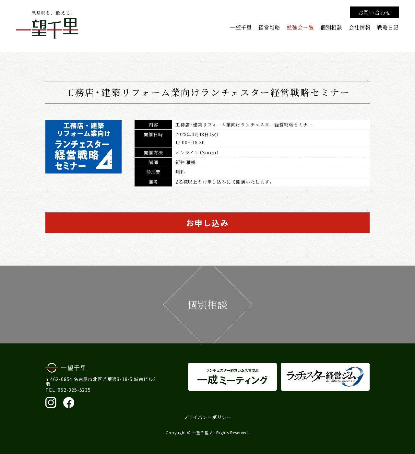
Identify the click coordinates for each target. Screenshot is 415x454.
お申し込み (207, 223)
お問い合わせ (374, 12)
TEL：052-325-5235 (68, 390)
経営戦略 (269, 27)
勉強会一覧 (300, 27)
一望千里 (241, 27)
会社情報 (360, 27)
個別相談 (331, 27)
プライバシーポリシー (207, 417)
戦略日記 (388, 27)
